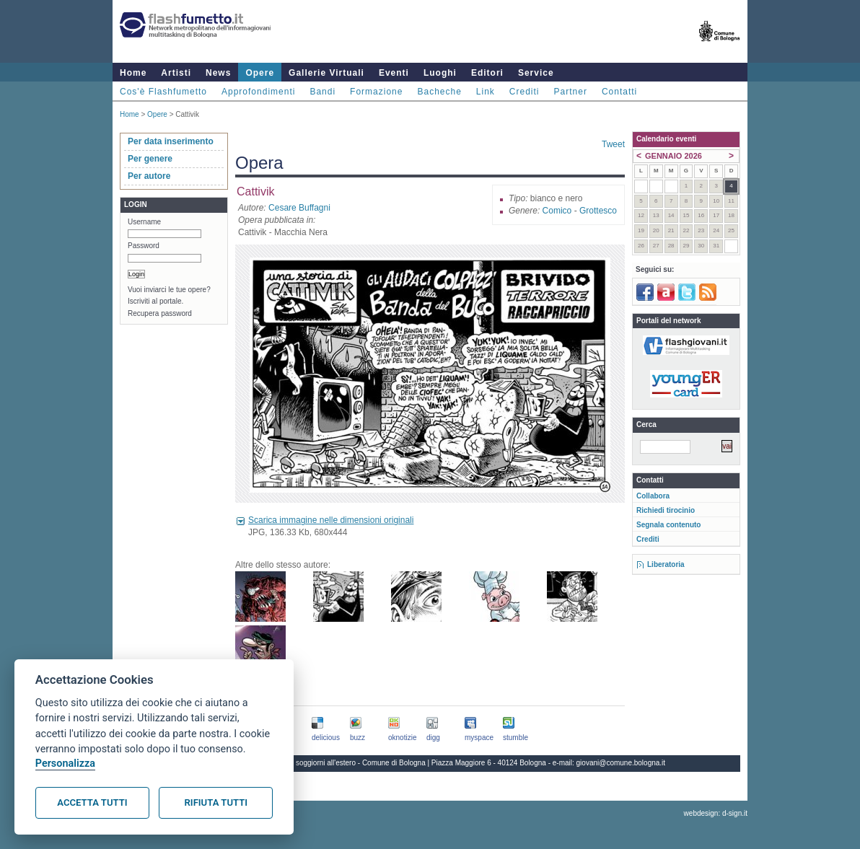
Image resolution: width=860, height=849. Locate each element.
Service (536, 73)
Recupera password (160, 313)
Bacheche (439, 92)
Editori (487, 73)
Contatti (619, 92)
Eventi (394, 73)
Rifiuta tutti (216, 802)
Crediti (524, 92)
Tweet (613, 144)
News (218, 73)
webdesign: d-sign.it (715, 813)
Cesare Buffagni (299, 208)
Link (485, 92)
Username (144, 222)
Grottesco (598, 211)
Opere (259, 73)
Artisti (176, 73)
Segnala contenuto (668, 525)
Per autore (149, 176)
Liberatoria (666, 564)
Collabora (653, 496)
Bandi (322, 92)
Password (143, 246)
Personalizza (65, 763)
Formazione (376, 92)
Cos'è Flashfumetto (163, 92)
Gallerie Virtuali (326, 73)
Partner (570, 92)
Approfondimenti (258, 92)
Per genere (150, 159)
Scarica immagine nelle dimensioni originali (330, 520)
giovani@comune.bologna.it (621, 763)
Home (133, 73)
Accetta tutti (92, 802)
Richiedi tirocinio (665, 510)
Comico (557, 211)
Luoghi (440, 73)
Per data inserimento (171, 141)
